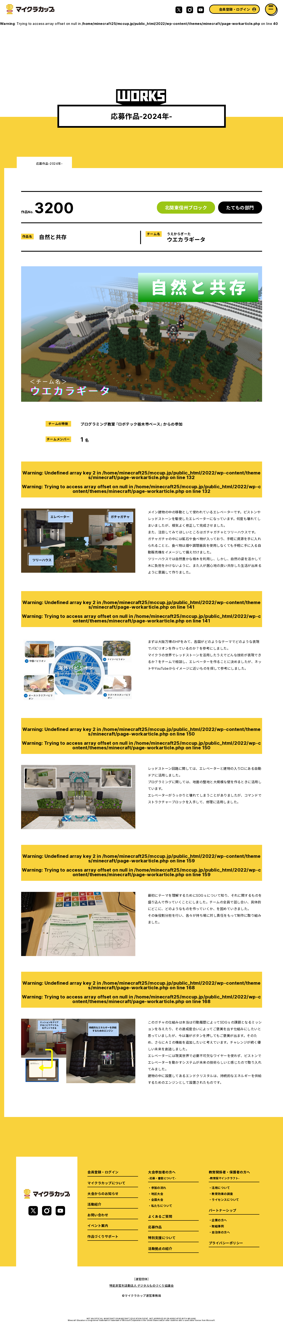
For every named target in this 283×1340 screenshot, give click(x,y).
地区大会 (157, 1194)
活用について (221, 1188)
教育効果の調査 (222, 1194)
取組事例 (218, 1226)
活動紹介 (94, 1204)
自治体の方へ (221, 1232)
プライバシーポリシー (226, 1242)
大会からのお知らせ (102, 1193)
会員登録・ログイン (234, 9)
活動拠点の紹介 (160, 1248)
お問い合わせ (97, 1214)
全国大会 (157, 1199)
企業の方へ (219, 1220)
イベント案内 (97, 1225)
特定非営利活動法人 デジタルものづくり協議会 (141, 1285)
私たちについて (161, 1206)
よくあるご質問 (160, 1216)
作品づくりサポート (102, 1236)
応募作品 (155, 1226)
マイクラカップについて (106, 1182)
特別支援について (162, 1237)
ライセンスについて (225, 1199)
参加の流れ (158, 1188)
